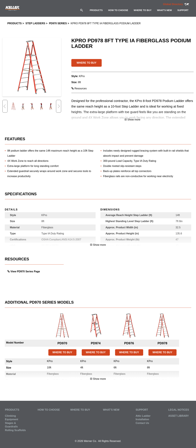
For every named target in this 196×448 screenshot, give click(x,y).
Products (14, 23)
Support (142, 409)
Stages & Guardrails (11, 425)
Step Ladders (35, 23)
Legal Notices (178, 409)
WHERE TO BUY (86, 62)
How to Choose (49, 409)
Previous (5, 106)
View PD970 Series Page (25, 271)
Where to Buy (80, 409)
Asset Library (178, 415)
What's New (111, 409)
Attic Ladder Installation (143, 417)
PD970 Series (58, 23)
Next (58, 106)
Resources (79, 88)
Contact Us (142, 423)
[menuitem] (96, 10)
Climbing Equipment (11, 417)
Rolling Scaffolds (15, 430)
